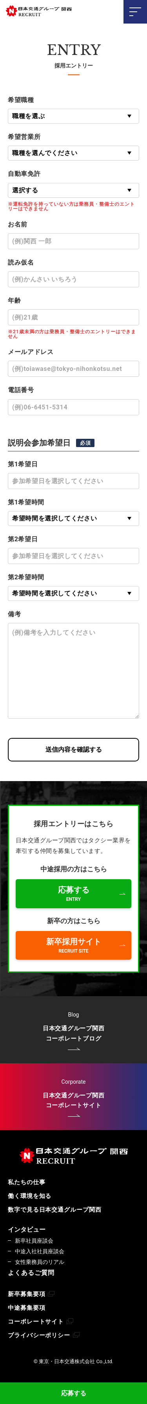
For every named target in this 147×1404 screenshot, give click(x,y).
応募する (73, 1393)
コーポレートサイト (40, 1321)
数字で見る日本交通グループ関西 (55, 1209)
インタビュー (26, 1229)
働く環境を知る (29, 1196)
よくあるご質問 (31, 1272)
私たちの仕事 (26, 1182)
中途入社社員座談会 (39, 1251)
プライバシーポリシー (44, 1335)
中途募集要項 (26, 1307)
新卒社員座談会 (34, 1241)
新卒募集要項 (31, 1294)
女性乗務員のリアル (39, 1262)
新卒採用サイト (73, 945)
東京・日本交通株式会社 (39, 11)
